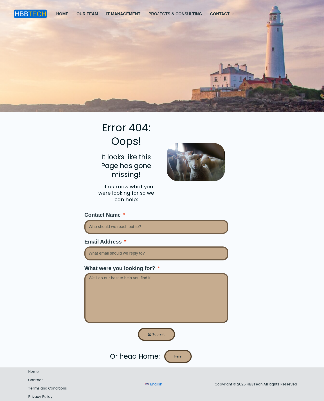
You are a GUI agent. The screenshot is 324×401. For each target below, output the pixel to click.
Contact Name (103, 215)
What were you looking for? (120, 268)
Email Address (103, 242)
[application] (232, 14)
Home (33, 371)
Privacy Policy (40, 396)
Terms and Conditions (47, 388)
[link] (153, 384)
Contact (35, 380)
